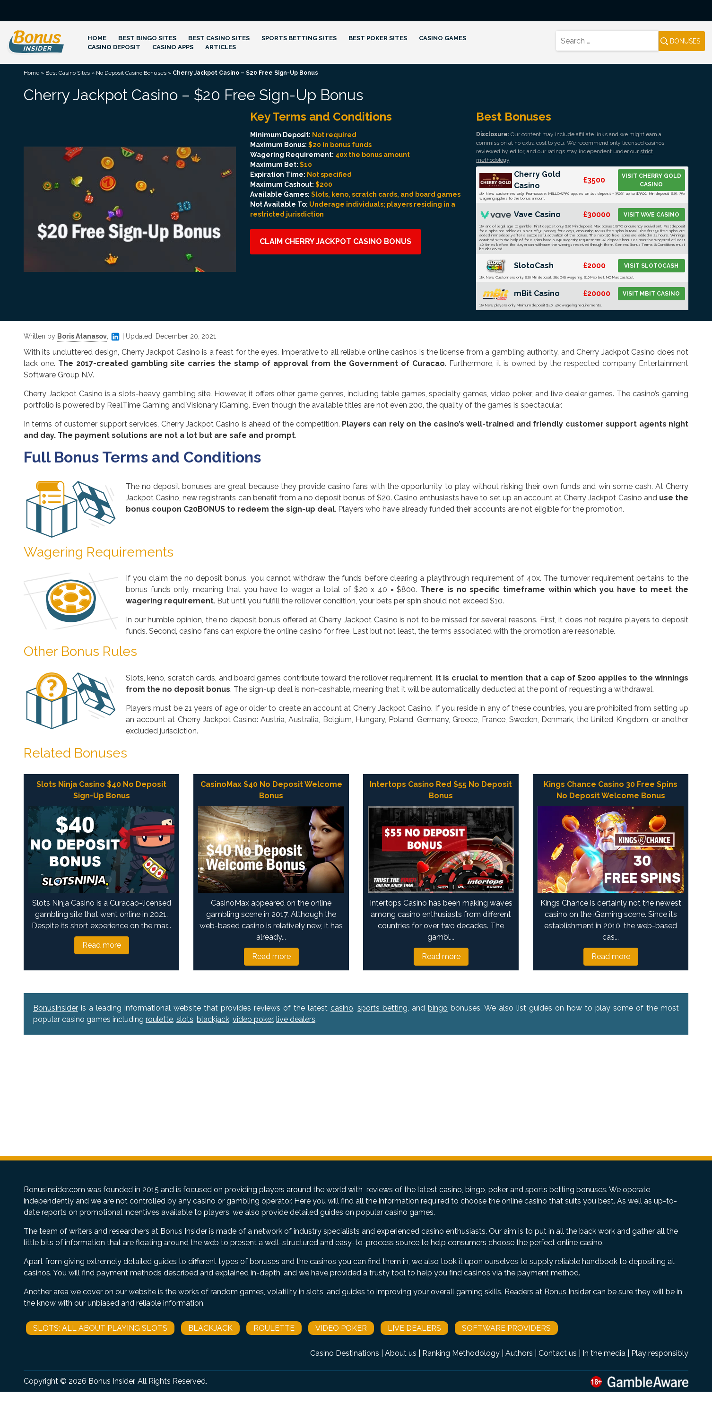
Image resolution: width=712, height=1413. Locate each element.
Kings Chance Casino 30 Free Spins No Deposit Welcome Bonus (610, 790)
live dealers (295, 1019)
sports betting (382, 1007)
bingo (438, 1007)
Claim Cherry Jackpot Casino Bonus (335, 241)
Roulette (274, 1328)
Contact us (557, 1353)
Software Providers (506, 1328)
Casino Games (442, 38)
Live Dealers (414, 1328)
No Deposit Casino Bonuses (131, 73)
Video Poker (341, 1328)
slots (184, 1019)
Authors (519, 1353)
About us (401, 1353)
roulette (159, 1019)
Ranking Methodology (461, 1353)
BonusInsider (55, 1007)
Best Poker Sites (377, 38)
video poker (253, 1019)
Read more (101, 945)
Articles (220, 47)
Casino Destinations (344, 1353)
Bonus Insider (111, 1381)
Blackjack (210, 1328)
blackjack (213, 1019)
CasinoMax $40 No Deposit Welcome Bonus (271, 790)
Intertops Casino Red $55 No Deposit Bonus (441, 790)
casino (341, 1007)
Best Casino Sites (219, 38)
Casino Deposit (113, 47)
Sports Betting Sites (299, 38)
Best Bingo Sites (147, 38)
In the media (603, 1353)
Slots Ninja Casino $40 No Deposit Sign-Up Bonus (101, 790)
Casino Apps (172, 47)
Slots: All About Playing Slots (100, 1328)
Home (96, 38)
